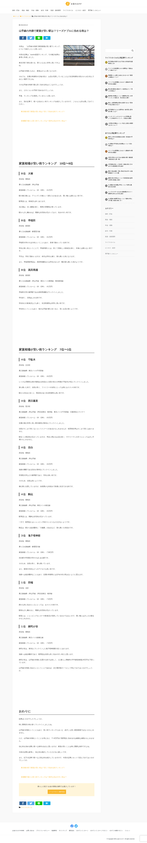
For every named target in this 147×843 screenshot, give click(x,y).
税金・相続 (25, 10)
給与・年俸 (44, 10)
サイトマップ (63, 830)
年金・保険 (35, 10)
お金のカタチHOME (18, 830)
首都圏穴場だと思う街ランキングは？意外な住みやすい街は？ (44, 121)
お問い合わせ (30, 830)
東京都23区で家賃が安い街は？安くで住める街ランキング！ (43, 112)
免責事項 (54, 830)
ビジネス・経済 (81, 10)
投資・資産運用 (56, 10)
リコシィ (127, 830)
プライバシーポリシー (43, 830)
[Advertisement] (56, 141)
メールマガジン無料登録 (57, 792)
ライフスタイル (68, 10)
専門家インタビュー (94, 10)
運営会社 (71, 830)
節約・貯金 (15, 10)
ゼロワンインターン (82, 830)
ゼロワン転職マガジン (116, 830)
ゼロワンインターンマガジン (98, 830)
